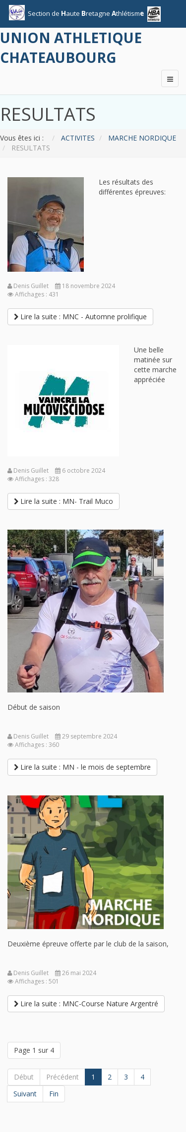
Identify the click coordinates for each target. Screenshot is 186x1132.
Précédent (62, 1077)
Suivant (25, 1093)
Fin (54, 1093)
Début (24, 1077)
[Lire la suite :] (80, 316)
